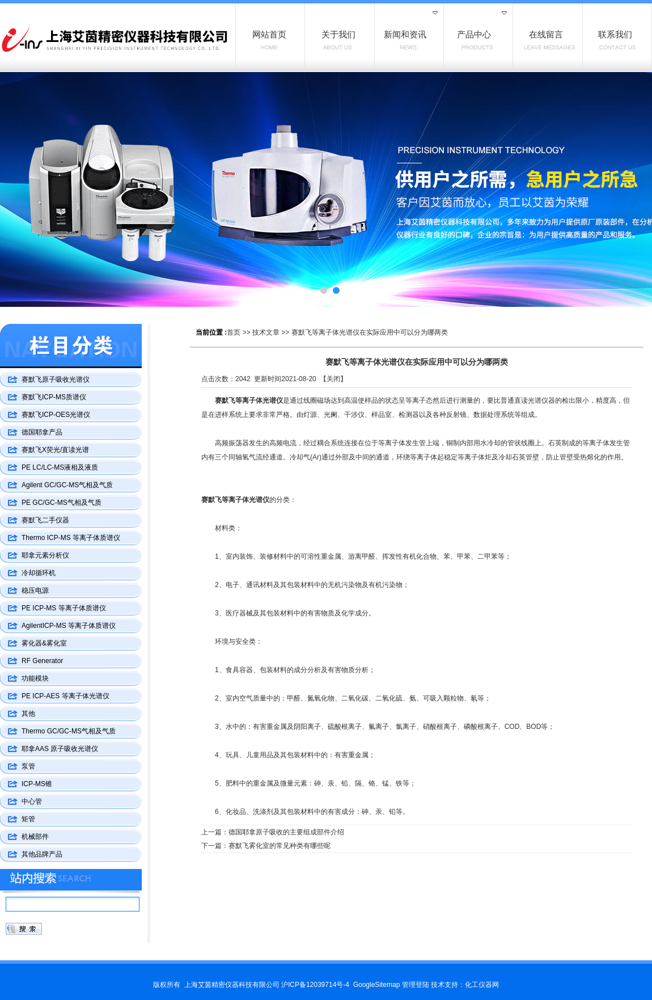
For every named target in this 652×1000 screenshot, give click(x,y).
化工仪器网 (482, 985)
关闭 (333, 379)
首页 (233, 332)
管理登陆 (415, 985)
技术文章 (266, 332)
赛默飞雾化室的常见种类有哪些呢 (279, 846)
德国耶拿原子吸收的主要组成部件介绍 (286, 832)
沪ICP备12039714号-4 (315, 985)
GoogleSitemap (376, 985)
